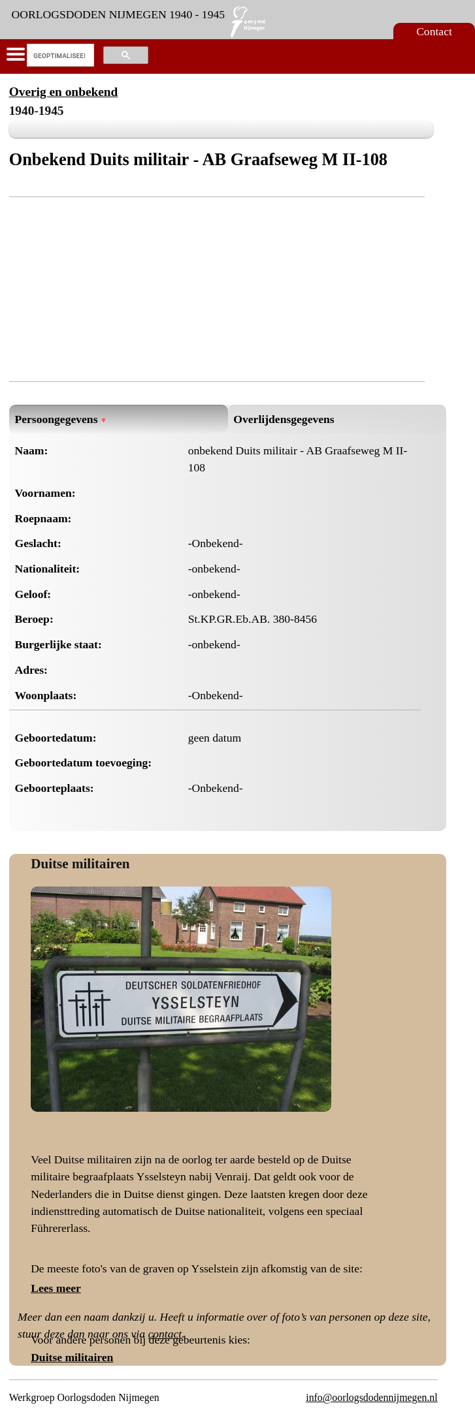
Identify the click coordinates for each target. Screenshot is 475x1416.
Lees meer (56, 1288)
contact (165, 1333)
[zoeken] (59, 55)
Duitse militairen (80, 864)
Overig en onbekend (63, 92)
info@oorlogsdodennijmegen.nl (371, 1397)
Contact (434, 31)
